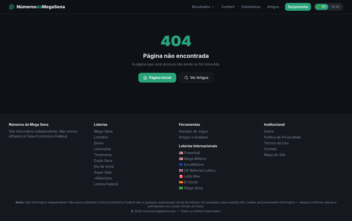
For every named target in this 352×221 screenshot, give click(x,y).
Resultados (203, 7)
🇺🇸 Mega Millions (192, 159)
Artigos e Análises (193, 137)
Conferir (228, 7)
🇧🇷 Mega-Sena (191, 188)
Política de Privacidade (282, 137)
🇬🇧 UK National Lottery (197, 170)
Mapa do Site (274, 155)
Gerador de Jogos (193, 131)
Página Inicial (157, 77)
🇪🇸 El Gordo (188, 182)
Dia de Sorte (104, 166)
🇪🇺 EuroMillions (191, 164)
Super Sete (103, 172)
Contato (270, 149)
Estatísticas (251, 7)
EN (336, 7)
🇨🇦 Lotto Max (189, 176)
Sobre (269, 131)
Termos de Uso (276, 143)
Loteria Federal (106, 184)
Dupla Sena (103, 160)
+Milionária (103, 178)
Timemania (103, 155)
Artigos (273, 7)
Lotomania (102, 149)
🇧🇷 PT (322, 7)
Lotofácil (101, 137)
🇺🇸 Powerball (189, 153)
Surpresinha (298, 7)
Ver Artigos (196, 77)
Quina (98, 143)
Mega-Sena (103, 131)
